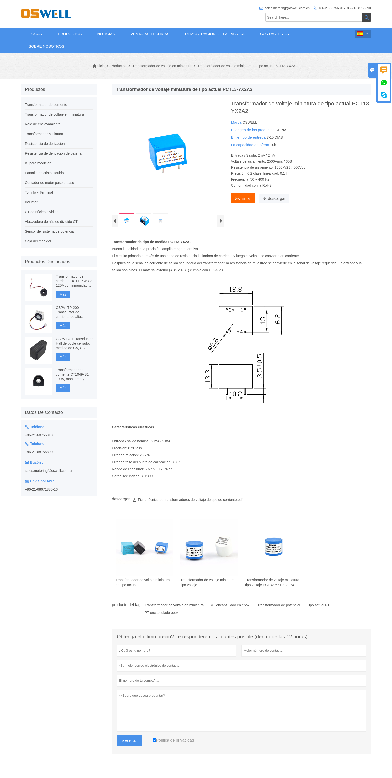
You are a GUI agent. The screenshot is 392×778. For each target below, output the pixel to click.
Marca (237, 122)
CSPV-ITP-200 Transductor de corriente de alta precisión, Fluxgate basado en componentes (71, 312)
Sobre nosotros (46, 46)
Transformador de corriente (46, 105)
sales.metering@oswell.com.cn (287, 8)
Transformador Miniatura (44, 134)
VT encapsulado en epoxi (230, 606)
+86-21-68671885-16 (41, 489)
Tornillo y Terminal (39, 192)
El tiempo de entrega (249, 137)
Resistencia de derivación (45, 144)
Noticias (106, 34)
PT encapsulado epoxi (162, 614)
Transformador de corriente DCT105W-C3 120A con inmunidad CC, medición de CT (74, 281)
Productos (70, 34)
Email (243, 198)
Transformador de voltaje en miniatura (162, 66)
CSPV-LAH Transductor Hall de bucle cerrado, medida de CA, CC (74, 343)
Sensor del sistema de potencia (49, 231)
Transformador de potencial (279, 606)
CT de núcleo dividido (41, 212)
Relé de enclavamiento (42, 124)
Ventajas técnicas (150, 34)
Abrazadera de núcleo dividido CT (51, 222)
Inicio (98, 66)
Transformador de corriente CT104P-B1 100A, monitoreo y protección (72, 374)
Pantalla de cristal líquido (44, 173)
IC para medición (38, 163)
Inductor (31, 202)
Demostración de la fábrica (215, 34)
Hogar (35, 34)
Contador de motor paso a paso (49, 183)
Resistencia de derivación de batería (53, 153)
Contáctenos (274, 34)
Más (63, 294)
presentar (129, 742)
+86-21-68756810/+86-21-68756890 (344, 8)
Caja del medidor (38, 241)
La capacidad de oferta (250, 145)
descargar (274, 198)
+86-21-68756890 (39, 452)
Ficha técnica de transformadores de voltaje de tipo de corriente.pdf (188, 501)
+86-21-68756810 (39, 435)
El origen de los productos (253, 130)
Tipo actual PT (318, 606)
